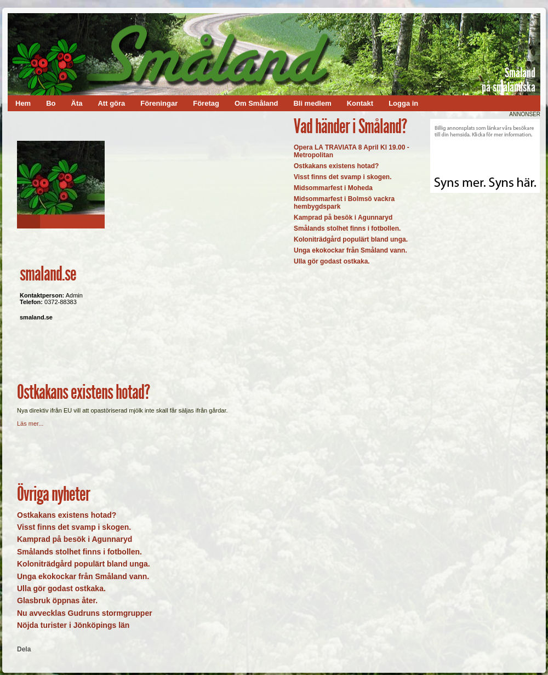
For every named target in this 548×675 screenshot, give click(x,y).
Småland (520, 73)
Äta (77, 103)
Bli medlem (312, 103)
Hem (23, 103)
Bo (50, 103)
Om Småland (256, 103)
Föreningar (159, 103)
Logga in (403, 103)
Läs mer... (30, 423)
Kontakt (360, 103)
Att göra (111, 103)
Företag (206, 103)
